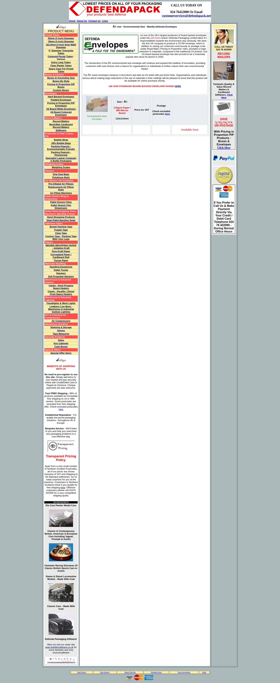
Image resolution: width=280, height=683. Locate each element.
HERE (178, 86)
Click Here (224, 147)
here (61, 409)
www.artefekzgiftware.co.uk (59, 647)
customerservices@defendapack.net (186, 15)
